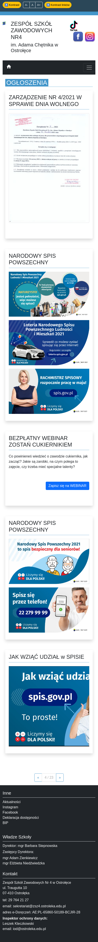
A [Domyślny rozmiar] (32, 5)
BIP (5, 823)
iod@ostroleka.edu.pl (29, 929)
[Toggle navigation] (89, 67)
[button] (67, 486)
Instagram (10, 807)
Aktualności (12, 802)
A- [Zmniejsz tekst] (26, 5)
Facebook (10, 812)
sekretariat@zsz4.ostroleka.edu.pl (39, 906)
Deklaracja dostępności (21, 817)
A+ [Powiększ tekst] (39, 5)
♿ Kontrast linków (58, 5)
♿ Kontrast (12, 5)
